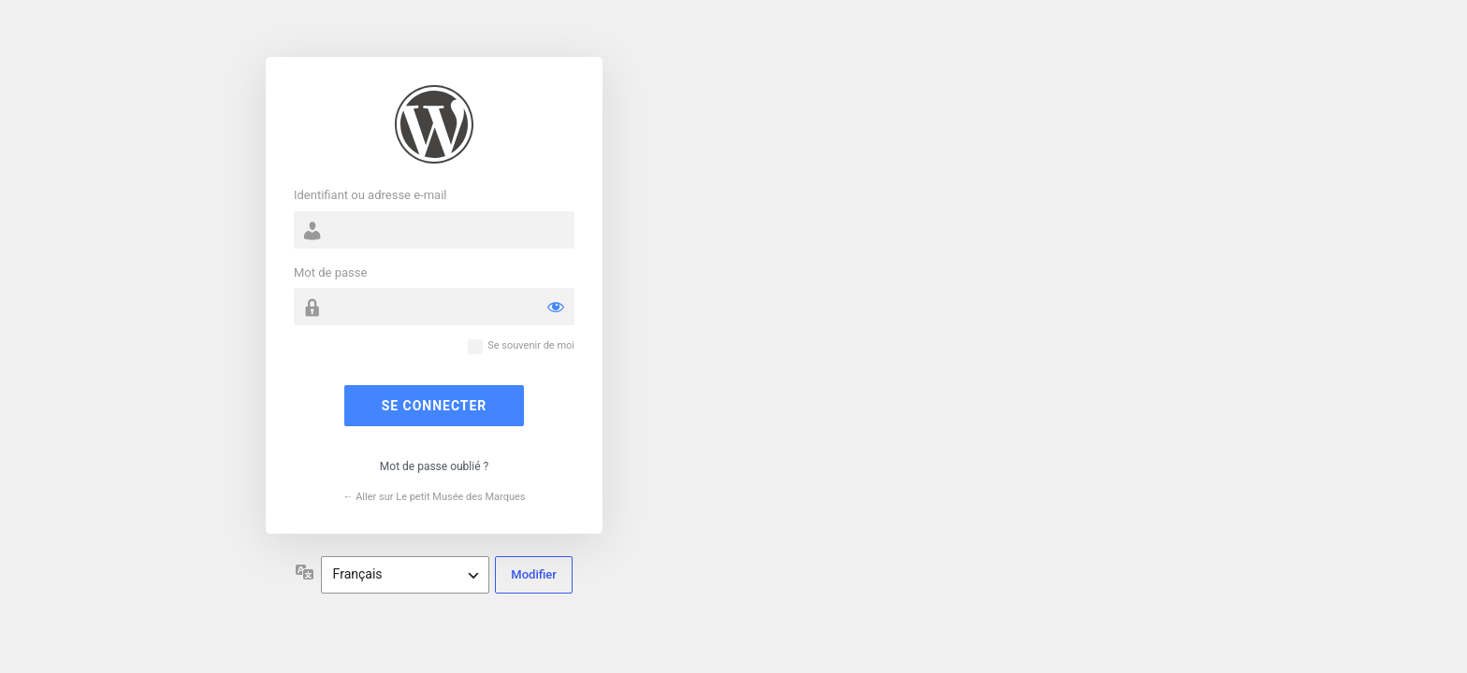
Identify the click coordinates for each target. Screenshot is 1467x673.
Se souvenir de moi (530, 345)
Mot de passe (330, 272)
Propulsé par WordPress (434, 124)
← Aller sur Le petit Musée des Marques (433, 497)
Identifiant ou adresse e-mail (370, 195)
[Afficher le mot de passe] (555, 306)
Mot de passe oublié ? (434, 466)
